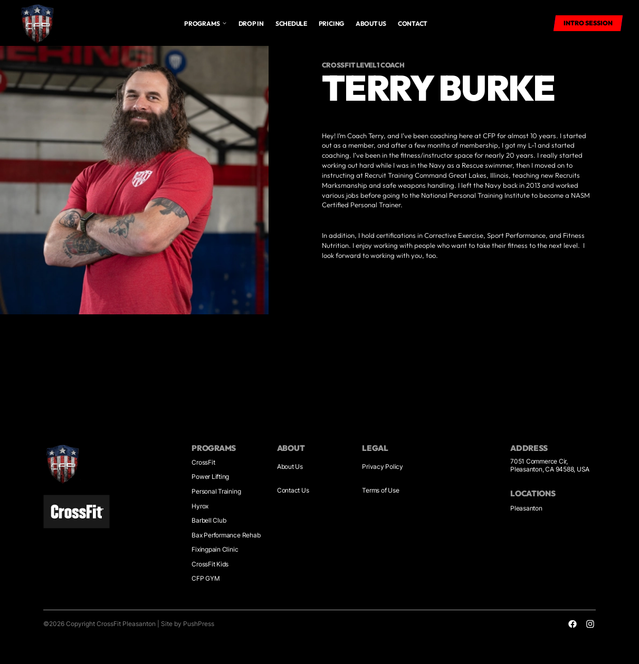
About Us (290, 466)
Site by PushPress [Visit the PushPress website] (187, 624)
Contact (412, 23)
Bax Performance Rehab (226, 535)
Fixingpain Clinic (215, 549)
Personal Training (216, 491)
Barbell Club (209, 520)
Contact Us (293, 490)
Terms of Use (380, 490)
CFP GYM (206, 578)
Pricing (331, 23)
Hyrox (200, 506)
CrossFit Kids (210, 564)
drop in (251, 23)
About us (371, 23)
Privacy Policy (382, 466)
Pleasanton (526, 508)
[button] (205, 23)
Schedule (291, 23)
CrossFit (203, 462)
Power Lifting (210, 476)
